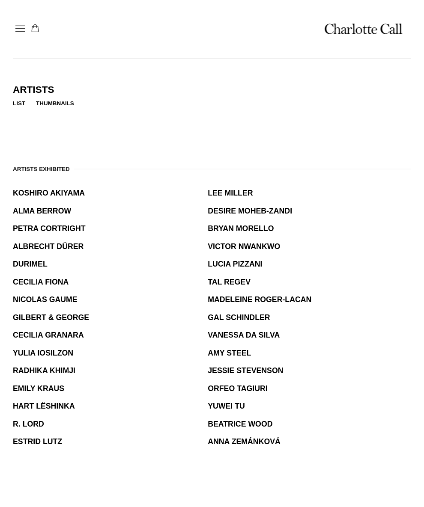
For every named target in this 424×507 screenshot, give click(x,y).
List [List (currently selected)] (19, 103)
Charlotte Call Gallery (364, 29)
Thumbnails (55, 103)
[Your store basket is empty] (35, 29)
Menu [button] (19, 29)
